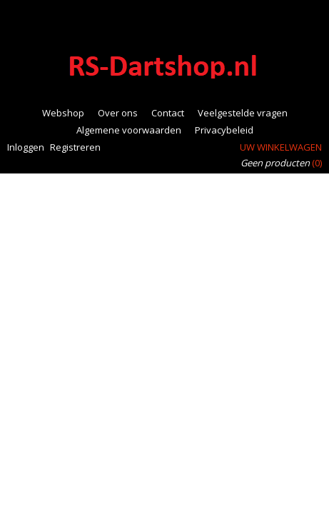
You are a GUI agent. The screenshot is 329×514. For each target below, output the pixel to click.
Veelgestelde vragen (243, 112)
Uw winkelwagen (281, 147)
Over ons (118, 112)
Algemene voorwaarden (128, 130)
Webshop (63, 112)
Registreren (75, 147)
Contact (167, 112)
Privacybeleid (224, 130)
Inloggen (25, 147)
